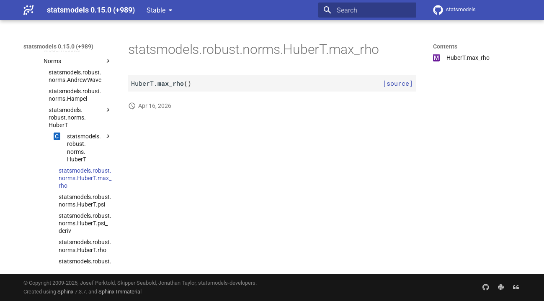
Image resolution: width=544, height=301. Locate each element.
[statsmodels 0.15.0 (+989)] (28, 10)
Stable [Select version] (156, 10)
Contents (445, 46)
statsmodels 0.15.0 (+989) (58, 46)
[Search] (367, 10)
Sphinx (65, 291)
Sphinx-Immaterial (120, 291)
